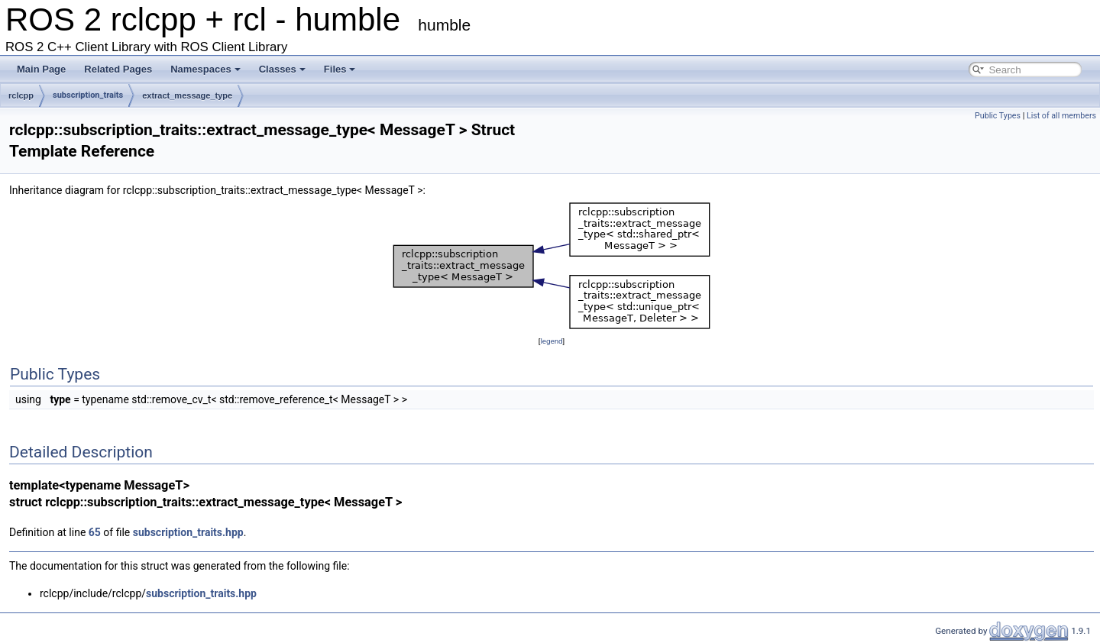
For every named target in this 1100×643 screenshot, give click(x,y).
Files (340, 69)
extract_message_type (187, 95)
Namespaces (205, 69)
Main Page (41, 69)
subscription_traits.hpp (188, 532)
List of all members (1061, 116)
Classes (282, 69)
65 (95, 532)
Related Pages (118, 69)
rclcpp (21, 95)
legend (551, 341)
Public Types (998, 116)
